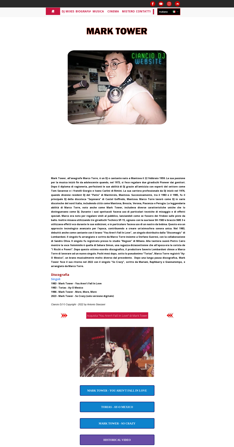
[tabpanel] (117, 241)
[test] (117, 390)
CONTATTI (143, 11)
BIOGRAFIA (83, 11)
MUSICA (98, 11)
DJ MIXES (68, 11)
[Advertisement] (117, 153)
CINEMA (113, 11)
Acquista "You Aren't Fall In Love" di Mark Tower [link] (117, 315)
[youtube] (161, 3)
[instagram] (169, 3)
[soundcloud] (177, 3)
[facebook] (152, 3)
